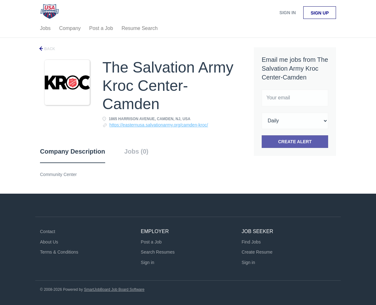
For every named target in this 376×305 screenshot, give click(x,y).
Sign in (287, 12)
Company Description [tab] (72, 151)
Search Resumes (157, 252)
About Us (49, 241)
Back (49, 49)
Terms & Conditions (59, 252)
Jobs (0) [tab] (136, 151)
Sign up (319, 12)
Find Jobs (251, 241)
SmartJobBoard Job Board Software (114, 289)
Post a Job (151, 241)
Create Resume (257, 252)
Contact (47, 231)
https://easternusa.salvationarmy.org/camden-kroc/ (158, 124)
